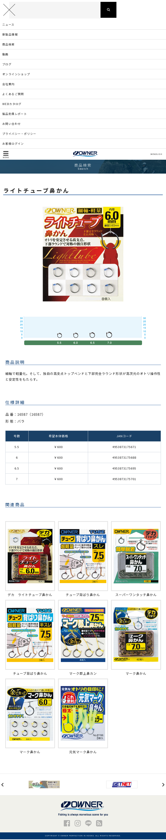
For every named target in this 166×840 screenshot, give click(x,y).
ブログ (7, 65)
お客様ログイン (13, 144)
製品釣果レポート (14, 114)
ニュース (8, 25)
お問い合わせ (11, 124)
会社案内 (8, 85)
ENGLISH (156, 155)
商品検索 (8, 45)
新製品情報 (10, 35)
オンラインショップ (16, 75)
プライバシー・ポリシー (19, 134)
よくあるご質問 (13, 94)
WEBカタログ (12, 104)
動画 (5, 55)
